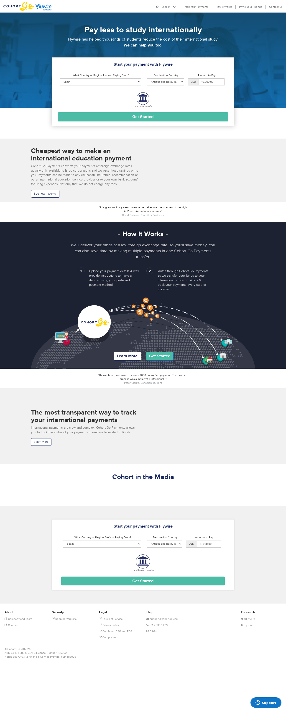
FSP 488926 (68, 657)
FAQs (151, 631)
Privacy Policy (109, 625)
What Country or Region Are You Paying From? (101, 75)
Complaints (107, 637)
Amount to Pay (207, 75)
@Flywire (248, 619)
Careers (11, 625)
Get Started (160, 355)
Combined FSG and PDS (115, 631)
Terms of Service (111, 619)
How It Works (224, 7)
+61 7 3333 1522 (157, 625)
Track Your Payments (196, 7)
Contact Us (276, 7)
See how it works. (45, 194)
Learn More (127, 355)
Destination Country (166, 75)
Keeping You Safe (64, 619)
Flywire (247, 625)
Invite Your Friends (250, 7)
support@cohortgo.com (162, 619)
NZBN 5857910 (14, 657)
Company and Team (18, 619)
